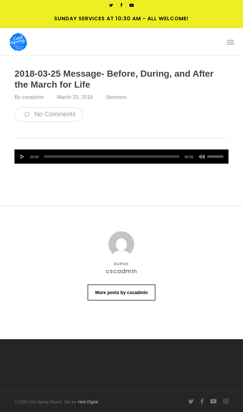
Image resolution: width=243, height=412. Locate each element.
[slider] (111, 156)
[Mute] (202, 156)
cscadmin (33, 97)
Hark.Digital (88, 402)
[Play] (22, 156)
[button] (230, 42)
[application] (121, 156)
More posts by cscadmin (121, 292)
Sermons (116, 97)
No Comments (48, 115)
